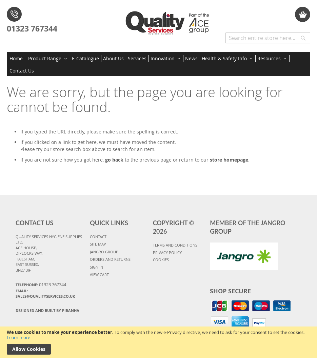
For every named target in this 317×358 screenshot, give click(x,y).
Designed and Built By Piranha (47, 310)
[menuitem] (17, 58)
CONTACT (98, 236)
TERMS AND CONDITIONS (175, 245)
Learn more (18, 337)
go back (114, 159)
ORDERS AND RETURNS (110, 259)
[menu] (158, 64)
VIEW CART (99, 274)
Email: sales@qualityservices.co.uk (45, 293)
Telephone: (41, 284)
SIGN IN (96, 267)
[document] (158, 342)
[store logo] (169, 20)
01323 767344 (32, 28)
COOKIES (161, 259)
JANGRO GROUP (104, 251)
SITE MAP (98, 244)
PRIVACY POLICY (167, 252)
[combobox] (267, 38)
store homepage (229, 159)
